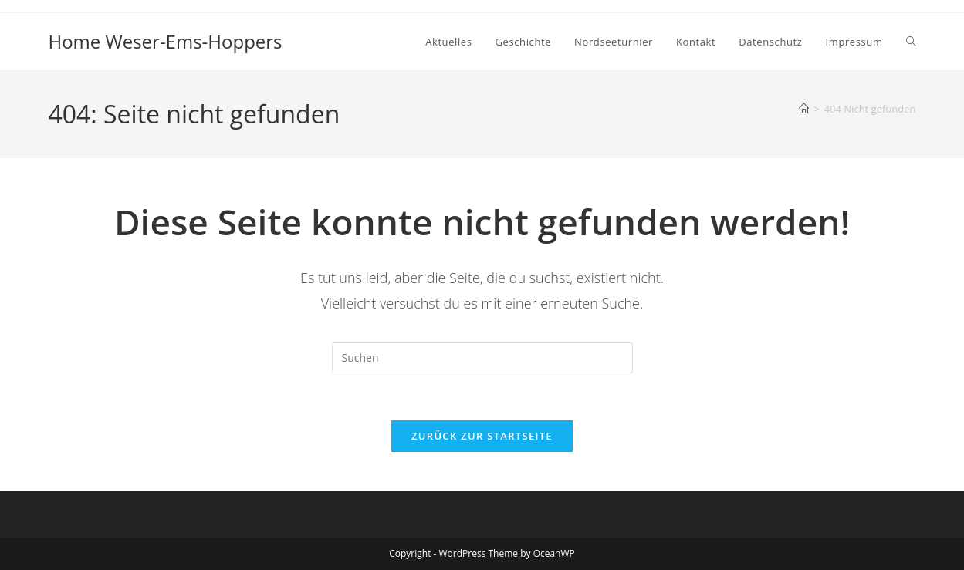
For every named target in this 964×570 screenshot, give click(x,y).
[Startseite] (804, 109)
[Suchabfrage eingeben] (482, 357)
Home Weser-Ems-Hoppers (165, 41)
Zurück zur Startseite (482, 436)
